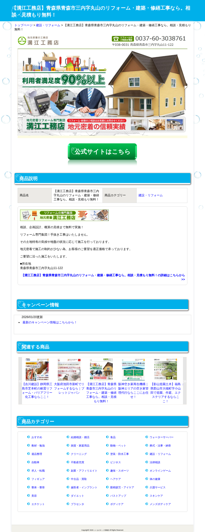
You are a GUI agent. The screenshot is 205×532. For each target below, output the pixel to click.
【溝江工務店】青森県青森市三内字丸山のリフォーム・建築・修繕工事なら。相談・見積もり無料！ (101, 392)
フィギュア (38, 479)
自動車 (35, 462)
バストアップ (118, 495)
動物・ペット (118, 445)
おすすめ (36, 437)
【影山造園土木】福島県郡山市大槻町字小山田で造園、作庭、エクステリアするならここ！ (165, 392)
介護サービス (158, 487)
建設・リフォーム (48, 25)
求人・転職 (38, 470)
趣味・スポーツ (119, 470)
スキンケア (156, 495)
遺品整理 (36, 453)
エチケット (38, 504)
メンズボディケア (160, 504)
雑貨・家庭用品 (80, 445)
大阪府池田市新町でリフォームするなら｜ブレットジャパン (69, 388)
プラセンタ (77, 504)
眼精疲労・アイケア (122, 487)
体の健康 (155, 479)
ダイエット (77, 495)
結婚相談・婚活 (80, 437)
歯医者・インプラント (84, 487)
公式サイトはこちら (103, 151)
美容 (34, 495)
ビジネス (115, 462)
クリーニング (79, 453)
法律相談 (155, 462)
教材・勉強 (38, 445)
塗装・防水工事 (119, 453)
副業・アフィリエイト (84, 470)
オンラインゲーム (160, 470)
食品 (113, 437)
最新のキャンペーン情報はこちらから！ (50, 322)
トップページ (23, 25)
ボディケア (117, 504)
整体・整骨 (38, 487)
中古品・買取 (79, 479)
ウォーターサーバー (162, 437)
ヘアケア (115, 479)
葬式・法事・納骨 (160, 445)
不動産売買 (77, 462)
